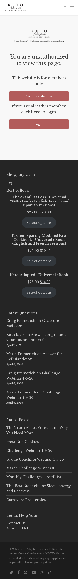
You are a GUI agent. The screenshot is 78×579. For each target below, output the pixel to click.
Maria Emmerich (21, 354)
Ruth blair (15, 334)
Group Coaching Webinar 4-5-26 (35, 459)
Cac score (50, 321)
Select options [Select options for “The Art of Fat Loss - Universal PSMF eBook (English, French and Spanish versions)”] (39, 223)
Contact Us (16, 523)
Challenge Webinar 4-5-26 (29, 450)
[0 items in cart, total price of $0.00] (10, 183)
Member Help (18, 528)
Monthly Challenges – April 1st (33, 477)
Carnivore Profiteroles (26, 500)
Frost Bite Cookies (22, 442)
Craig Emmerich (20, 321)
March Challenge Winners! (30, 468)
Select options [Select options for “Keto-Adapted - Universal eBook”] (39, 292)
